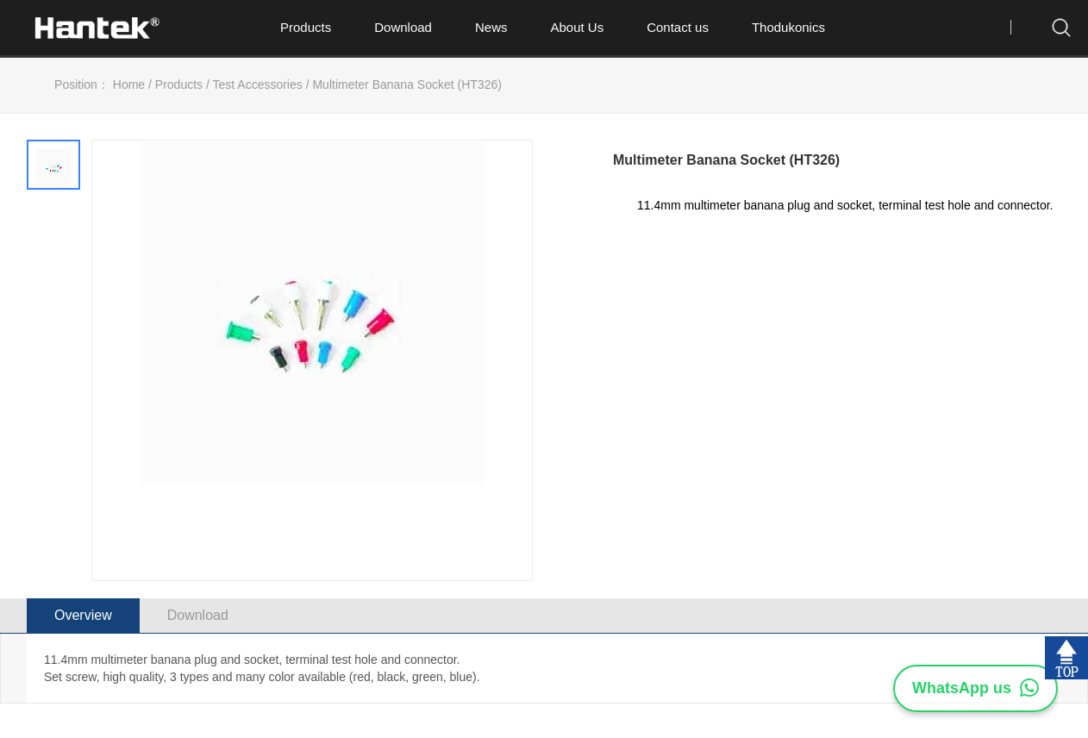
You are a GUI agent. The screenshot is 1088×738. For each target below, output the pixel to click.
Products (305, 27)
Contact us (678, 27)
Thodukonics (788, 27)
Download (403, 27)
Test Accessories (258, 84)
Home (129, 84)
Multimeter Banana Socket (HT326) (406, 84)
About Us (576, 27)
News (491, 27)
